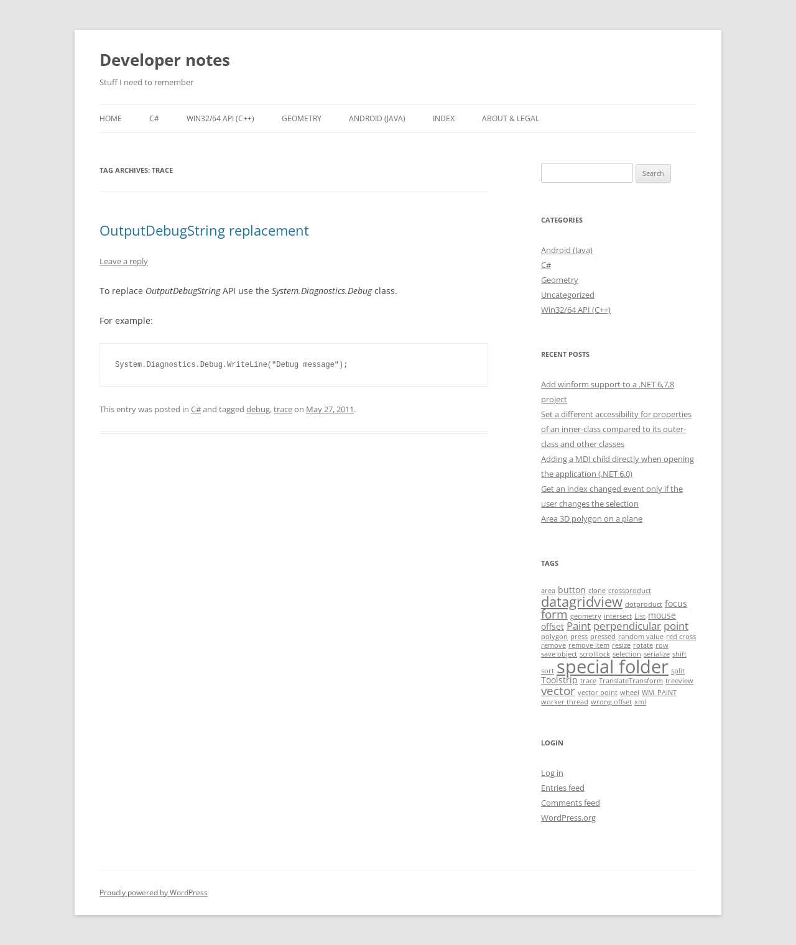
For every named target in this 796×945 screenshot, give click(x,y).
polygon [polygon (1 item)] (554, 636)
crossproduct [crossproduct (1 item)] (629, 590)
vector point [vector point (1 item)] (598, 692)
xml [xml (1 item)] (640, 702)
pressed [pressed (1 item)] (603, 636)
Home (111, 118)
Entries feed (563, 787)
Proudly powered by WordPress (154, 892)
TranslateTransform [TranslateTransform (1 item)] (631, 680)
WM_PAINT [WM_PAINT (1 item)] (659, 692)
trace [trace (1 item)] (588, 680)
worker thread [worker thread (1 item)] (564, 702)
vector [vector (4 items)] (558, 691)
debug (258, 409)
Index (444, 118)
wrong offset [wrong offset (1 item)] (611, 702)
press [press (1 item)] (579, 636)
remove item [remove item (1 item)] (588, 645)
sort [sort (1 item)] (547, 670)
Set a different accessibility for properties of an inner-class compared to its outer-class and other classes (616, 428)
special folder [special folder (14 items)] (613, 666)
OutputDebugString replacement (204, 230)
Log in (552, 772)
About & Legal (510, 118)
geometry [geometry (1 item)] (585, 616)
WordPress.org (568, 817)
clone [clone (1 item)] (597, 590)
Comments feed (570, 802)
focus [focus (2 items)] (676, 603)
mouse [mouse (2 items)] (662, 615)
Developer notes (165, 59)
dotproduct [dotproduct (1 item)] (643, 604)
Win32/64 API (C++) (220, 118)
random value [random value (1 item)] (641, 636)
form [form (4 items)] (554, 614)
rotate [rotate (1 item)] (643, 645)
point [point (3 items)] (676, 626)
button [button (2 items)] (572, 590)
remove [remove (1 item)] (553, 645)
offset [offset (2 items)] (552, 626)
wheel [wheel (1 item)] (629, 692)
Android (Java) (377, 118)
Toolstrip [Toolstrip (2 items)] (559, 680)
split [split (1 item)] (678, 670)
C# (154, 118)
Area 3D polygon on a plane (591, 518)
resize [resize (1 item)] (621, 645)
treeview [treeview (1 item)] (679, 680)
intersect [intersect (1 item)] (618, 616)
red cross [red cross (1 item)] (681, 636)
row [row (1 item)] (662, 645)
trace (283, 409)
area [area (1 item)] (548, 590)
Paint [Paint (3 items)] (579, 626)
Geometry (302, 118)
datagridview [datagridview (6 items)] (581, 601)
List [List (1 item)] (640, 616)
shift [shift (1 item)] (679, 654)
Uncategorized (568, 294)
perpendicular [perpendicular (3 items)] (627, 626)
